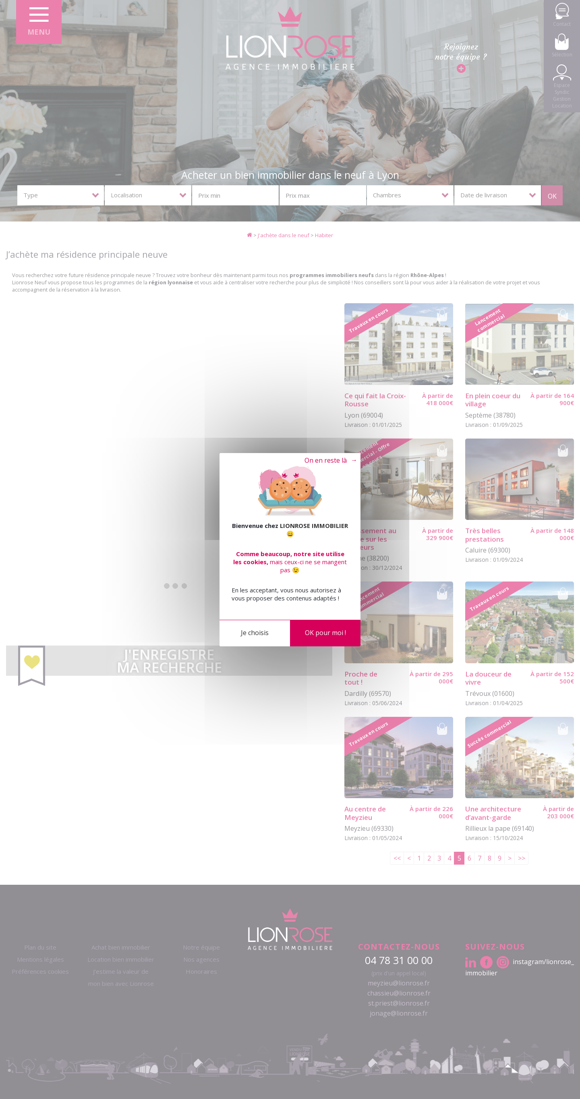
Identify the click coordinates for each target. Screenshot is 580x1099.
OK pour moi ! (325, 632)
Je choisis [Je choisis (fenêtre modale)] (255, 632)
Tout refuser (324, 460)
